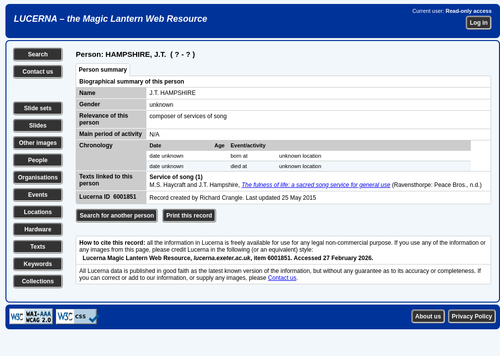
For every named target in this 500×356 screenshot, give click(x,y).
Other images (38, 142)
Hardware (37, 229)
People (37, 160)
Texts (37, 246)
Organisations (38, 177)
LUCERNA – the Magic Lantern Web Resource (110, 19)
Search (37, 54)
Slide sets (37, 108)
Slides (37, 125)
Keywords (38, 264)
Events (37, 194)
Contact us (37, 71)
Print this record (189, 215)
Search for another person (117, 215)
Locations (38, 212)
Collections (38, 281)
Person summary (103, 69)
